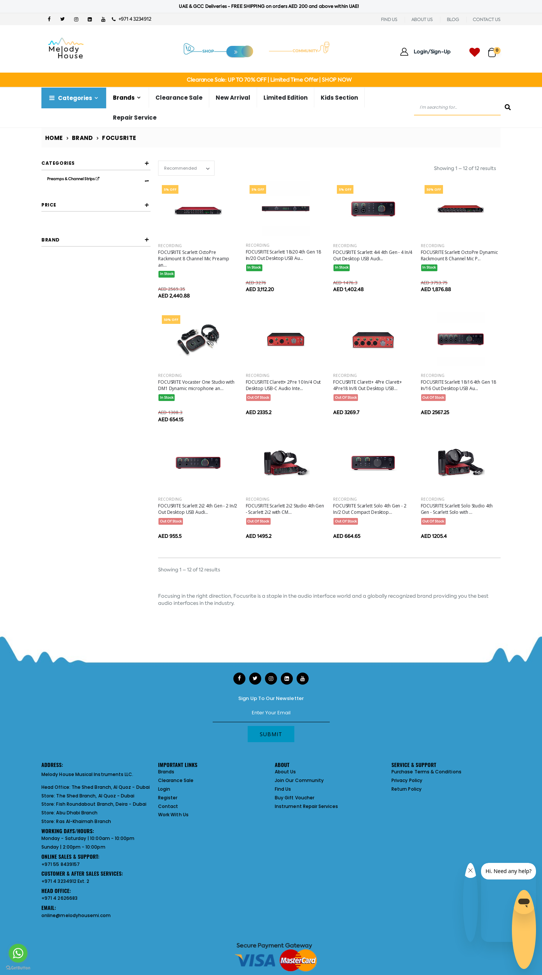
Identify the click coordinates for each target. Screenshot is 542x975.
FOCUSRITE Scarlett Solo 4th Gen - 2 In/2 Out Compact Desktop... (369, 509)
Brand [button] (50, 340)
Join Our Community (299, 780)
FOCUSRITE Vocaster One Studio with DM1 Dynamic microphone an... (196, 385)
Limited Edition (285, 98)
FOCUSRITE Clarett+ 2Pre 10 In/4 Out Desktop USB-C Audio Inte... (283, 385)
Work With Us (173, 814)
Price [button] (48, 274)
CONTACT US (487, 20)
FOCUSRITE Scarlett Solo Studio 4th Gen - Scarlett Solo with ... (457, 509)
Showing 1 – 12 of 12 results (465, 168)
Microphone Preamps (82, 193)
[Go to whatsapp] (18, 953)
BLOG (453, 20)
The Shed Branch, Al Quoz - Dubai (111, 787)
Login (164, 789)
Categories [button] (58, 163)
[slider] (47, 296)
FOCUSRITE (70, 361)
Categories (70, 98)
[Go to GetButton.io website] (18, 967)
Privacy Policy (406, 780)
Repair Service (135, 117)
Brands (124, 98)
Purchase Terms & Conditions (426, 771)
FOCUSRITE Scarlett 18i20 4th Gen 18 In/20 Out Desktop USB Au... (283, 255)
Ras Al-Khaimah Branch (83, 821)
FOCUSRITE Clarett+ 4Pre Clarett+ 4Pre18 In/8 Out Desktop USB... (367, 385)
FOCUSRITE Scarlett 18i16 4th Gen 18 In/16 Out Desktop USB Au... (458, 385)
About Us (285, 771)
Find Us (283, 789)
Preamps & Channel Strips (73, 178)
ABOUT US (422, 20)
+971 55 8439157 (60, 864)
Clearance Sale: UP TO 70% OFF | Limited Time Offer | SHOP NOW (269, 79)
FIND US (389, 20)
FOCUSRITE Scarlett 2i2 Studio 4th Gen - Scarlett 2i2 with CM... (285, 509)
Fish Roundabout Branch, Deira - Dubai (101, 804)
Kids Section (339, 98)
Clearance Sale (178, 98)
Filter (58, 310)
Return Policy (406, 789)
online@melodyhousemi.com (76, 915)
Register (168, 797)
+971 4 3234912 (131, 19)
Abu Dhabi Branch (76, 812)
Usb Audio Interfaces (81, 229)
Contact (168, 806)
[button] (494, 49)
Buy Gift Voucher (294, 797)
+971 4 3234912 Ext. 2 (65, 881)
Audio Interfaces (64, 215)
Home (54, 138)
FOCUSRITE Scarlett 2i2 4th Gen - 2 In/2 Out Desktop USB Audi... (197, 509)
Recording (170, 245)
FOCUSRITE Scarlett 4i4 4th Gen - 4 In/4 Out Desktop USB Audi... (372, 255)
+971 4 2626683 (59, 898)
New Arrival (233, 98)
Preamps (68, 204)
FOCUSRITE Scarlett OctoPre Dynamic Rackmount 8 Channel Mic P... (459, 255)
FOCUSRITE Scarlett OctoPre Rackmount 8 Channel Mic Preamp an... (193, 258)
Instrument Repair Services (306, 806)
